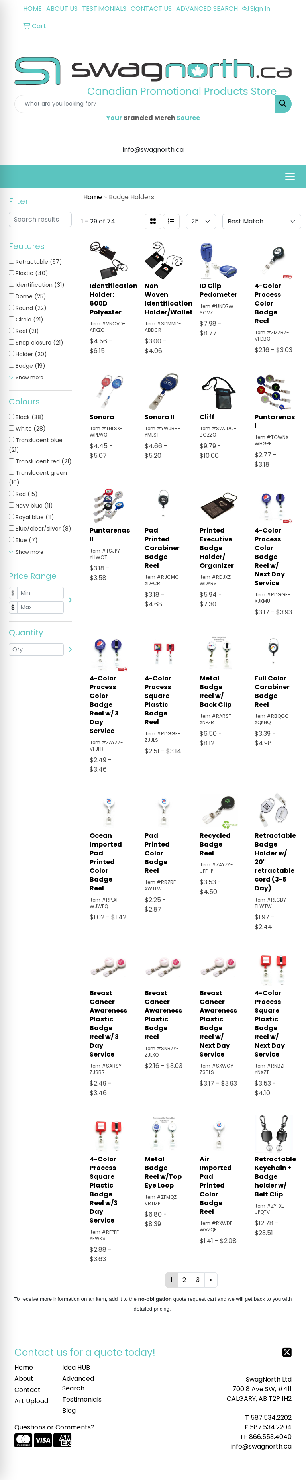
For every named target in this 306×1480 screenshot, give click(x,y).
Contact (27, 1389)
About (23, 1378)
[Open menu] (290, 176)
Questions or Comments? (54, 1427)
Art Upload (31, 1401)
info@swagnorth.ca (261, 1446)
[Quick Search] (144, 104)
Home (23, 1367)
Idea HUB (76, 1367)
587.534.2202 (271, 1417)
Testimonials (81, 1399)
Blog (69, 1410)
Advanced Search (78, 1383)
